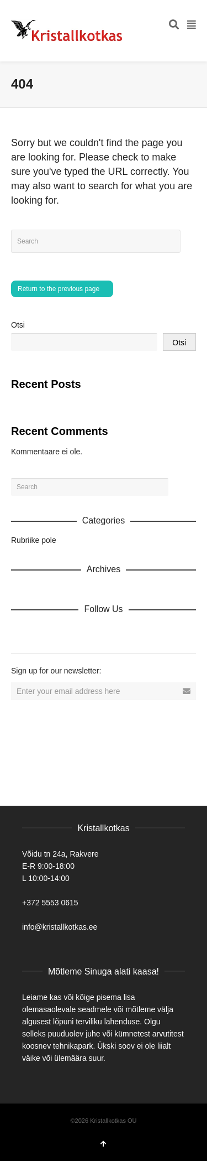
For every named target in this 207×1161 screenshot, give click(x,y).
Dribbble (20, 633)
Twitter (68, 633)
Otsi (18, 324)
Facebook (44, 633)
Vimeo (93, 633)
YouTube (117, 633)
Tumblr (141, 633)
